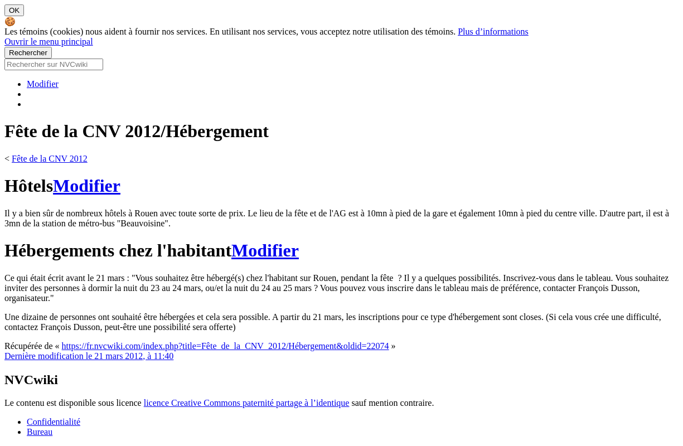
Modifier (43, 84)
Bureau (39, 432)
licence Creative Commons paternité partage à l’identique (247, 403)
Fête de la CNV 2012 (50, 158)
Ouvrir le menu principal (48, 41)
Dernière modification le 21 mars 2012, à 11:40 (88, 356)
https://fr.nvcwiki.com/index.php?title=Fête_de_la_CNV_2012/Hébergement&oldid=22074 (225, 346)
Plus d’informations (493, 31)
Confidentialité (53, 421)
